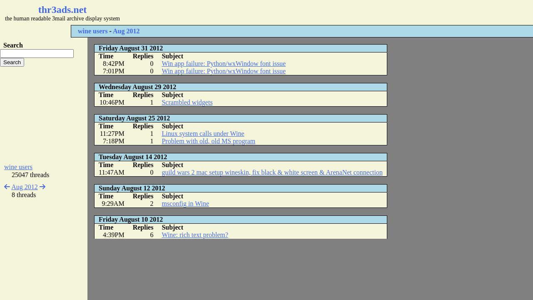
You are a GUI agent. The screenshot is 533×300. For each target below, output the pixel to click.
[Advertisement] (248, 12)
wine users (93, 31)
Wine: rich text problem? (195, 234)
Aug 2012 (126, 31)
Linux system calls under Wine (203, 133)
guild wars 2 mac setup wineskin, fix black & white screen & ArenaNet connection (272, 172)
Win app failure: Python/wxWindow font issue (224, 63)
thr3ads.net (62, 9)
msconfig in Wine (185, 203)
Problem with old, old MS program (208, 141)
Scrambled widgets (187, 102)
